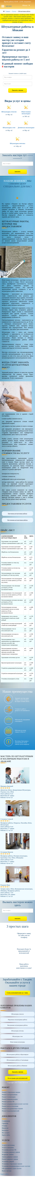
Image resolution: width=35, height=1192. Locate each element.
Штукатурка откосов (9, 112)
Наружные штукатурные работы (17, 513)
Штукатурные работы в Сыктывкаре (17, 1060)
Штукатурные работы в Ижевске (17, 1065)
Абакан (26, 5)
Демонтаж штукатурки (26, 127)
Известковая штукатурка (26, 113)
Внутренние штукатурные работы (17, 520)
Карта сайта (4, 1174)
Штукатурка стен (9, 127)
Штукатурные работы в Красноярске (17, 1054)
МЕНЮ (9, 6)
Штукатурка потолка (17, 143)
